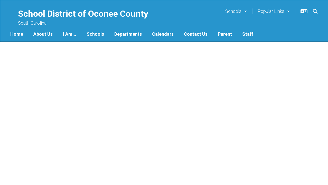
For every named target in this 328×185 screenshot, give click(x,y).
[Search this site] (315, 11)
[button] (236, 11)
